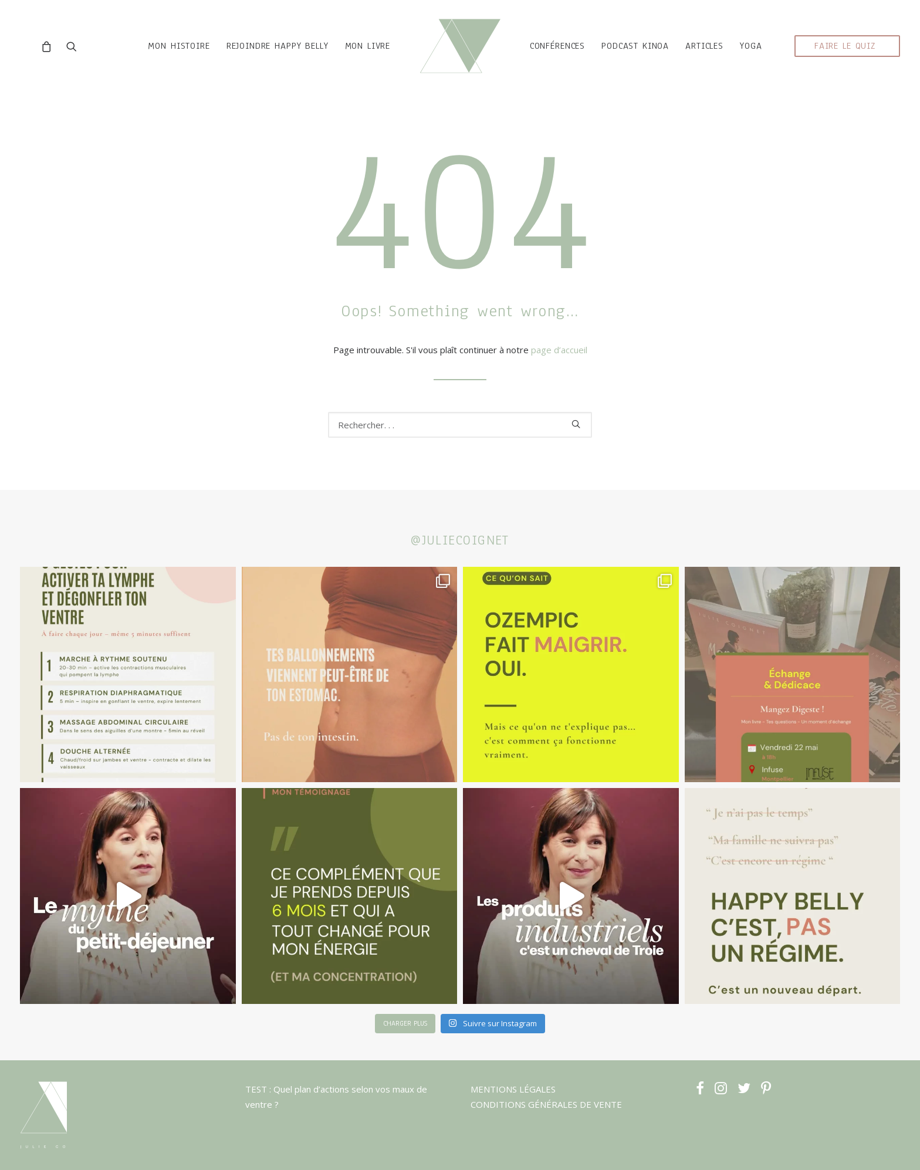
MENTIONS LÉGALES (513, 1089)
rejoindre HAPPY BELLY (266, 56)
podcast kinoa (647, 56)
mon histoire (167, 56)
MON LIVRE (355, 56)
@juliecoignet (460, 540)
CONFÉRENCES (569, 56)
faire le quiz (844, 56)
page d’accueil (559, 360)
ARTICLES (716, 56)
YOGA (762, 56)
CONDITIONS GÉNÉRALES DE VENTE (546, 1104)
